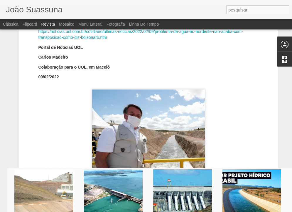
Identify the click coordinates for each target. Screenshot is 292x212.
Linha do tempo (144, 24)
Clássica (10, 24)
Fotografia (116, 24)
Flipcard (30, 24)
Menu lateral (90, 24)
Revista (48, 24)
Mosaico (66, 24)
